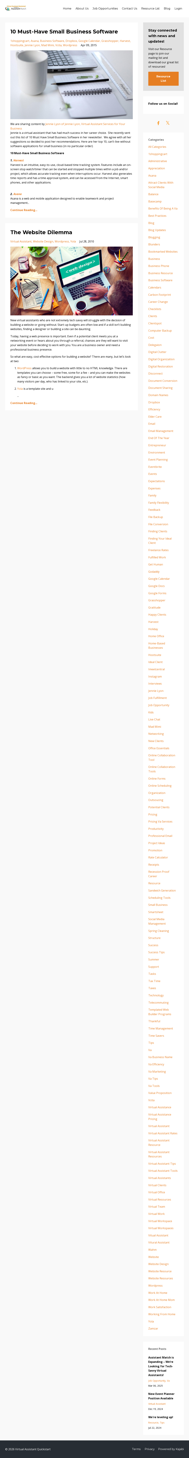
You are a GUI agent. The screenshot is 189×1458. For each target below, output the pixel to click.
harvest (125, 41)
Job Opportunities (105, 8)
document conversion (162, 381)
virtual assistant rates (162, 1133)
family (152, 495)
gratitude (154, 607)
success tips (156, 952)
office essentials (158, 748)
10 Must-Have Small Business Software (64, 31)
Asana (17, 194)
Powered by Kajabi (171, 1449)
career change (158, 302)
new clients (156, 741)
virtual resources (159, 1199)
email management (160, 431)
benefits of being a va (162, 208)
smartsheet (155, 912)
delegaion (155, 345)
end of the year (158, 438)
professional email (160, 836)
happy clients (157, 614)
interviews (155, 683)
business (154, 259)
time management (160, 1028)
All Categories (157, 147)
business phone (158, 266)
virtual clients (157, 1185)
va (150, 1050)
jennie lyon (32, 45)
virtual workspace (160, 1221)
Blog (167, 8)
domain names (158, 395)
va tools (154, 1086)
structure (154, 938)
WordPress (24, 368)
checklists (154, 309)
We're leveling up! (160, 1417)
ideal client (155, 662)
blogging (154, 237)
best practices (157, 216)
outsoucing (155, 800)
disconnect (155, 373)
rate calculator (158, 857)
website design (43, 241)
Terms (136, 1449)
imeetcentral (156, 669)
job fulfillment (157, 698)
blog (151, 223)
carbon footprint (159, 295)
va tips (153, 1079)
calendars (154, 287)
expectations (156, 481)
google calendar (89, 41)
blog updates (157, 230)
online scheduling (160, 786)
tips (151, 1043)
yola (73, 241)
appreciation (156, 168)
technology (156, 995)
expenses (154, 488)
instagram (155, 676)
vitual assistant (158, 1235)
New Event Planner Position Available (161, 1396)
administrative (157, 161)
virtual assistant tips (162, 1164)
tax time (154, 981)
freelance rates (158, 550)
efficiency (154, 409)
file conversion (158, 524)
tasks (152, 974)
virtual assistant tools (163, 1171)
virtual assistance (159, 1107)
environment (156, 452)
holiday (153, 629)
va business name (160, 1057)
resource (154, 883)
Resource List (150, 8)
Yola (20, 389)
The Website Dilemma (41, 232)
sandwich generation (162, 890)
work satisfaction (159, 1307)
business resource (160, 273)
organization (156, 793)
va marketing (157, 1071)
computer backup (160, 330)
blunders (154, 244)
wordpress (70, 45)
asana (35, 41)
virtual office (156, 1192)
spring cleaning (158, 931)
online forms (157, 778)
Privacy (150, 1449)
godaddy (154, 572)
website (153, 1257)
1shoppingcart (19, 41)
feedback (154, 510)
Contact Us (129, 8)
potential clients (159, 807)
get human (155, 564)
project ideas (156, 843)
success (153, 945)
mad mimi (47, 45)
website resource (160, 1271)
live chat (154, 719)
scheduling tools (159, 898)
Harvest (18, 160)
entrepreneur (157, 445)
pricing (152, 814)
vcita (58, 45)
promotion (155, 850)
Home (67, 8)
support (153, 967)
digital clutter (157, 352)
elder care (155, 417)
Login (178, 8)
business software (52, 41)
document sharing (160, 388)
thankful (154, 1021)
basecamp (155, 201)
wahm (152, 1250)
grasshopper (109, 41)
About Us (82, 8)
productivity (156, 829)
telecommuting (158, 1002)
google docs (156, 586)
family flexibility (158, 503)
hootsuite (16, 45)
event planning (158, 459)
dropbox (71, 41)
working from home (161, 1314)
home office (156, 636)
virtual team (156, 1206)
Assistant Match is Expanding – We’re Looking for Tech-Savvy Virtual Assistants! (161, 1366)
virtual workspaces (160, 1228)
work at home (157, 1293)
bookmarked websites (163, 251)
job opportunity (158, 705)
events (152, 474)
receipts (153, 865)
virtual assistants (159, 1178)
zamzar (153, 1328)
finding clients (157, 531)
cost (151, 338)
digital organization (161, 359)
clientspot (155, 323)
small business (158, 905)
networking (156, 734)
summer (153, 959)
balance (153, 194)
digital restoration (160, 366)
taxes (152, 988)
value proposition (160, 1093)
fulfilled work (157, 557)
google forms (157, 593)
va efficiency (156, 1064)
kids (151, 712)
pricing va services (160, 821)
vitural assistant (159, 1242)
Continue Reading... (23, 210)
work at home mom (161, 1300)
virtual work (156, 1214)
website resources (160, 1278)
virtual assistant (21, 241)
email (151, 424)
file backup (155, 517)
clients (152, 316)
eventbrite (155, 467)
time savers (156, 1036)
